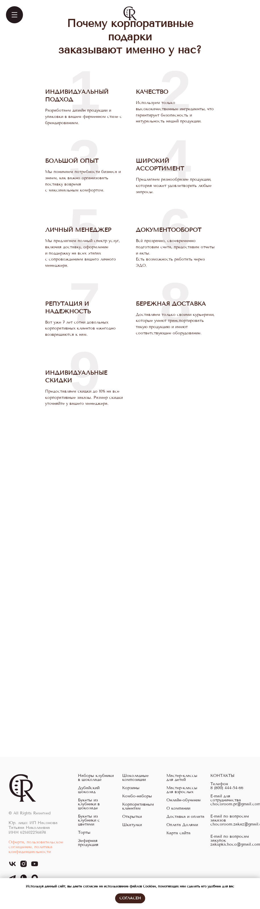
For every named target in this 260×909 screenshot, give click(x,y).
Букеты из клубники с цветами (89, 820)
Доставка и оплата (185, 817)
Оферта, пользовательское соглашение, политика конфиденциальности (36, 847)
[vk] (12, 866)
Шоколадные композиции (135, 778)
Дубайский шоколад (89, 790)
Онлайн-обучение (183, 800)
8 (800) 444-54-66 (226, 788)
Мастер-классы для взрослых (181, 790)
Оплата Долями (182, 825)
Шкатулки (132, 825)
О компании (178, 808)
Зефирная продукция (88, 843)
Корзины (130, 788)
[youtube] (35, 866)
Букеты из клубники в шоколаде (89, 804)
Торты (84, 833)
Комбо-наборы (137, 796)
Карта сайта (178, 833)
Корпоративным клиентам (138, 806)
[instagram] (24, 866)
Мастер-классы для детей (181, 778)
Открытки (132, 817)
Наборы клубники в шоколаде (96, 778)
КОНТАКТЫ (222, 776)
